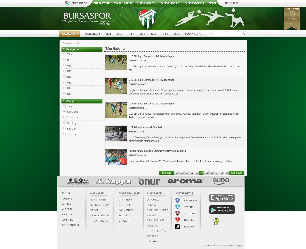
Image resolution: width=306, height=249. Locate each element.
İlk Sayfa (166, 173)
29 (227, 173)
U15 (154, 33)
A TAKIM (67, 204)
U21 (108, 33)
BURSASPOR (154, 193)
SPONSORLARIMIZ (157, 210)
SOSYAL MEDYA (184, 193)
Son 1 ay (71, 123)
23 (197, 173)
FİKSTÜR (67, 214)
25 (207, 173)
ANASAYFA (70, 33)
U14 (165, 33)
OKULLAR (124, 220)
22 (192, 173)
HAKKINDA (193, 33)
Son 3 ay (71, 129)
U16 (142, 33)
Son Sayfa (236, 173)
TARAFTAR (68, 219)
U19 (120, 33)
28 (222, 173)
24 (202, 173)
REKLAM (152, 205)
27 (217, 173)
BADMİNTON (126, 210)
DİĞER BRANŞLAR (129, 193)
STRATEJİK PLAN (156, 231)
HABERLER (92, 33)
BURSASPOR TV (99, 205)
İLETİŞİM (152, 241)
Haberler (79, 43)
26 (212, 173)
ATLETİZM (124, 205)
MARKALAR (97, 193)
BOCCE (123, 215)
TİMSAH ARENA (99, 220)
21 (187, 173)
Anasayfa (67, 43)
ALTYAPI (67, 209)
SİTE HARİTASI (70, 225)
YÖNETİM (152, 225)
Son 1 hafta (73, 117)
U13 (176, 33)
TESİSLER (152, 236)
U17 (131, 33)
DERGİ (94, 210)
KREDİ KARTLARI (99, 215)
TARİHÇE (67, 198)
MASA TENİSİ (126, 199)
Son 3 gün (72, 112)
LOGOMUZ (153, 199)
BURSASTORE (98, 199)
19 (177, 173)
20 (182, 173)
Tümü (70, 54)
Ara (243, 33)
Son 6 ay (71, 134)
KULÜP (66, 193)
